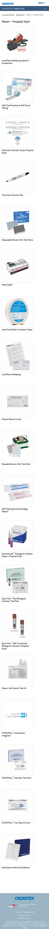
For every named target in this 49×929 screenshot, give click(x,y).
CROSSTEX (13, 8)
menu (42, 3)
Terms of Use (24, 915)
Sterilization (20, 15)
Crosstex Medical (8, 15)
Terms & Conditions (24, 912)
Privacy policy (24, 918)
